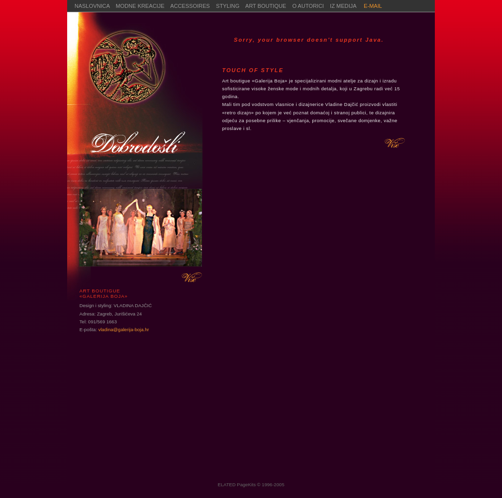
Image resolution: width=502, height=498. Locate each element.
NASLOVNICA (92, 6)
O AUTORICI (311, 6)
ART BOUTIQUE (265, 6)
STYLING (228, 6)
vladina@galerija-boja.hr (123, 329)
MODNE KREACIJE (140, 6)
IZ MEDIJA (344, 6)
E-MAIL (373, 6)
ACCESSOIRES (190, 6)
